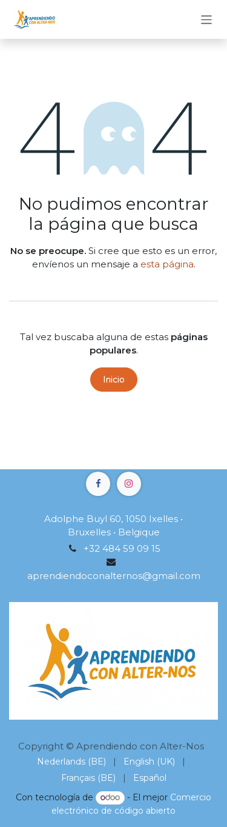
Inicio (114, 379)
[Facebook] (98, 484)
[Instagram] (129, 484)
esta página (167, 264)
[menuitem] (71, 762)
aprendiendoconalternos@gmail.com (113, 575)
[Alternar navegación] (207, 19)
